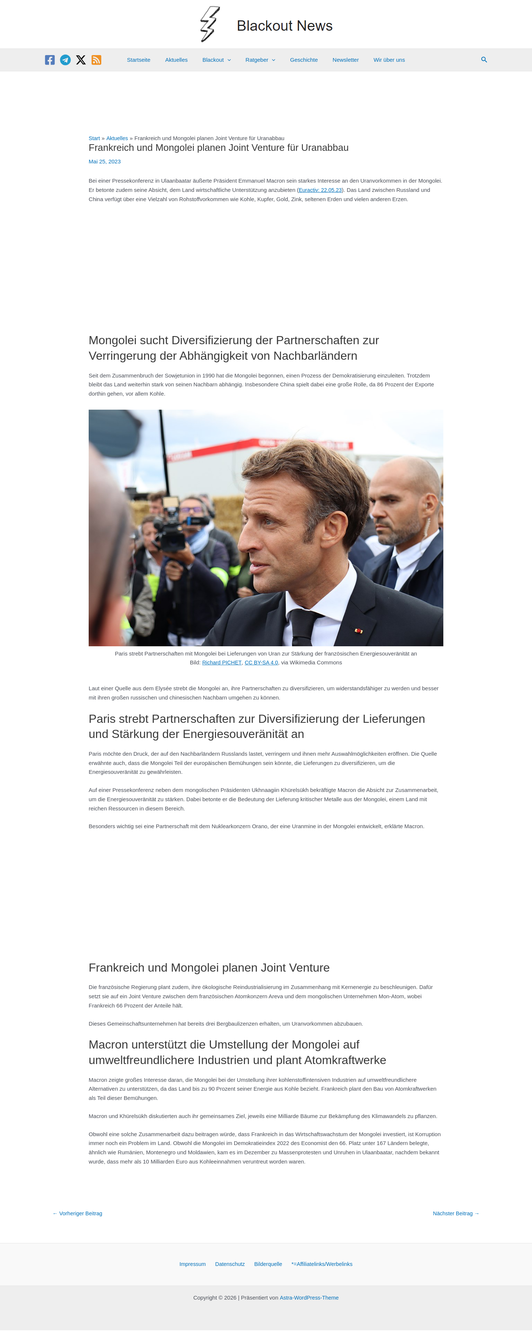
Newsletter (338, 60)
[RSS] (96, 59)
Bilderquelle (266, 1264)
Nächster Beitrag (455, 1213)
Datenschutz (230, 1264)
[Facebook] (49, 59)
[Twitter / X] (80, 59)
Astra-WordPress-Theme (309, 1298)
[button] (484, 60)
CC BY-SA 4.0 (262, 662)
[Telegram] (65, 59)
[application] (231, 60)
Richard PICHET (221, 662)
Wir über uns (378, 60)
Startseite (149, 60)
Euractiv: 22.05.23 (321, 190)
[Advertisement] (266, 264)
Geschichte (300, 60)
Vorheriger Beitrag (78, 1213)
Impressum (196, 1264)
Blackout (220, 60)
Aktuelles (184, 60)
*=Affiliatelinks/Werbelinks (318, 1264)
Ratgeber (261, 60)
